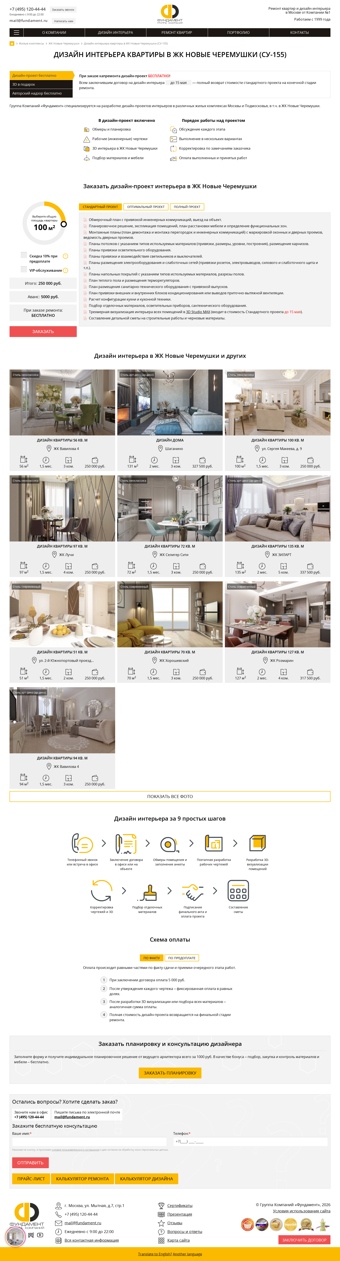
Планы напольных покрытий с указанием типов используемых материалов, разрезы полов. (167, 274)
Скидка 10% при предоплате (48, 259)
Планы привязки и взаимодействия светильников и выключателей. (146, 256)
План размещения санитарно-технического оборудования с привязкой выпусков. (158, 286)
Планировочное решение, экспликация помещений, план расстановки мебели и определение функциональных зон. (188, 226)
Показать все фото (170, 796)
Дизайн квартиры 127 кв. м (278, 652)
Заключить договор (304, 1240)
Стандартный (100, 207)
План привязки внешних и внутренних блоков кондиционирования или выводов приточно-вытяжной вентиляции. (186, 293)
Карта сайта (178, 1240)
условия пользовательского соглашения (75, 1149)
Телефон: (250, 1138)
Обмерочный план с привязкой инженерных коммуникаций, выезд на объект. (155, 219)
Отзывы (174, 1222)
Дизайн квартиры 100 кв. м (278, 440)
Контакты (299, 32)
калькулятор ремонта (82, 1179)
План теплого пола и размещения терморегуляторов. (134, 280)
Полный (187, 207)
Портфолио (238, 32)
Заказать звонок (63, 9)
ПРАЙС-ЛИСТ (31, 1179)
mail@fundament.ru (29, 20)
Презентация (179, 1214)
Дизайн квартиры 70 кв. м (170, 652)
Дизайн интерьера (115, 32)
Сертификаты (180, 1205)
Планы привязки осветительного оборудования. (130, 250)
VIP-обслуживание (48, 270)
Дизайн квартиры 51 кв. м (62, 652)
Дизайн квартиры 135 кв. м (278, 546)
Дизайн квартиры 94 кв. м (62, 758)
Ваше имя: (89, 1138)
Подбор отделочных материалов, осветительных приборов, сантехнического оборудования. (168, 305)
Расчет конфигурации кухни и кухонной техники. (130, 299)
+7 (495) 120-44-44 (28, 9)
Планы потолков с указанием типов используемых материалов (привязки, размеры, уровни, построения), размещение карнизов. (199, 243)
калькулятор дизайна (146, 1179)
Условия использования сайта (301, 1211)
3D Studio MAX (198, 311)
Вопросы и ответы (184, 1231)
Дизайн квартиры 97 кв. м (62, 546)
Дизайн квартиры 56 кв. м (62, 440)
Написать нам (63, 21)
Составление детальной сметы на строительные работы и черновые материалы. (157, 318)
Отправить (30, 1162)
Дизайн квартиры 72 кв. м (170, 546)
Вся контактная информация (92, 1240)
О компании (54, 32)
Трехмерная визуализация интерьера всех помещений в (137, 311)
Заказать (43, 331)
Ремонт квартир (177, 32)
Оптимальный (146, 207)
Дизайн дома (170, 440)
